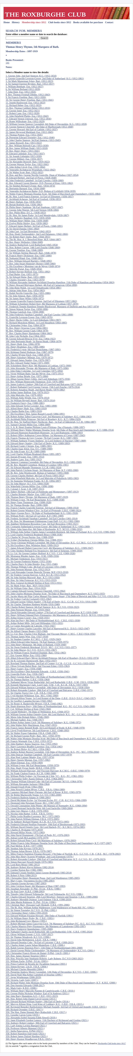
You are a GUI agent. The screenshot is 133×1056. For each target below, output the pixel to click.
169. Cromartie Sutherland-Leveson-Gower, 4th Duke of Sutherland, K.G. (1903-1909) (48, 526)
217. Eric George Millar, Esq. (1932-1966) (26, 655)
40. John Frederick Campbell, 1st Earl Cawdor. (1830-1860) (35, 180)
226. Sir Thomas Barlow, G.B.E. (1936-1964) (28, 679)
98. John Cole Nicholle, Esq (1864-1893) (25, 336)
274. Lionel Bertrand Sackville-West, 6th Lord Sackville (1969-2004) (39, 808)
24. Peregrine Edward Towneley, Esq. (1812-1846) (30, 137)
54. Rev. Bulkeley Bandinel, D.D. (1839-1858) (28, 218)
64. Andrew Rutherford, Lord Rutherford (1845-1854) (32, 244)
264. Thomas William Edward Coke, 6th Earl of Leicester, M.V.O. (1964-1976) (44, 781)
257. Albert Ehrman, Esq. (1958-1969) (24, 762)
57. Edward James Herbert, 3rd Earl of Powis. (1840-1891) (34, 226)
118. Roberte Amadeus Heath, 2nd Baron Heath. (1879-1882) (35, 389)
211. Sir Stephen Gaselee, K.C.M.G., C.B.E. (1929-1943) (33, 639)
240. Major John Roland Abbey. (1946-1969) (27, 717)
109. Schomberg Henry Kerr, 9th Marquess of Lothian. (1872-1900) (38, 365)
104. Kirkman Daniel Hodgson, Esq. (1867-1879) (29, 352)
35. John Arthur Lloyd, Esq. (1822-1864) (25, 167)
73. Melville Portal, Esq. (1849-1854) (24, 269)
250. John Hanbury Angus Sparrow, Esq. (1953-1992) (32, 744)
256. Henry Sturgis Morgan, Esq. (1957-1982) (28, 760)
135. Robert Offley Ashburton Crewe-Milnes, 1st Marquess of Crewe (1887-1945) (45, 435)
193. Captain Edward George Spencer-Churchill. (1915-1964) (35, 591)
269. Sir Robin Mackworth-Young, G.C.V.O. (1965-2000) (33, 795)
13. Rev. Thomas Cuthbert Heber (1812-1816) (28, 108)
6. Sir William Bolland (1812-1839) (23, 89)
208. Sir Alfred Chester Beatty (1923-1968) (27, 631)
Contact (109, 22)
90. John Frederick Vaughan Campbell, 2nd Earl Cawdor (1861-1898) (39, 314)
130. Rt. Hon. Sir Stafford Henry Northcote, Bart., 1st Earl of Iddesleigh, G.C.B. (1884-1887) (51, 422)
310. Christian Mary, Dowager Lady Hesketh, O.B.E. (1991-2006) (38, 905)
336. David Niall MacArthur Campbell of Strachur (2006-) (34, 974)
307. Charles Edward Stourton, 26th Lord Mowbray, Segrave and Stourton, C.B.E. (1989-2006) (52, 897)
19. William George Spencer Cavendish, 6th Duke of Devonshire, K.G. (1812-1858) (46, 124)
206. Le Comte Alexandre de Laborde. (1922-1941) (30, 626)
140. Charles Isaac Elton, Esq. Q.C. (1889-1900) (29, 448)
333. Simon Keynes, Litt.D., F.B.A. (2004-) (27, 966)
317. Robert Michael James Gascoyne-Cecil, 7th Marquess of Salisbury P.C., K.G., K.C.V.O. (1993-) (54, 923)
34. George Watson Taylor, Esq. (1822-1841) (27, 164)
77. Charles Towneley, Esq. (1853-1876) (25, 279)
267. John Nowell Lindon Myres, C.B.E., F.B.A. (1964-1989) (35, 789)
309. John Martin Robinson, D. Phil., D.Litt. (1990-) (31, 902)
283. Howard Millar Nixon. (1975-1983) (25, 832)
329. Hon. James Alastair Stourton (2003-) (26, 956)
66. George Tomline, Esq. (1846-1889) (24, 250)
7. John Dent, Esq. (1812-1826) (21, 92)
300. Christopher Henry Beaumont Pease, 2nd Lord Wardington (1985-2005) (43, 878)
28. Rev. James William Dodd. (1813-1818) (27, 148)
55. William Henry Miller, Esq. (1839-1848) (27, 220)
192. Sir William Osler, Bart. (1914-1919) (26, 588)
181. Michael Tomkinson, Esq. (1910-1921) (27, 558)
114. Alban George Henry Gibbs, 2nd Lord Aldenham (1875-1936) (38, 379)
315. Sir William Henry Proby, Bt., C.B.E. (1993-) (30, 918)
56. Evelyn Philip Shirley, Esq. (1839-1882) (27, 223)
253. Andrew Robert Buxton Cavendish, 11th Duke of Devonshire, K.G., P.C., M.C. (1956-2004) (52, 752)
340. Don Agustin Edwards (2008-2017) (25, 985)
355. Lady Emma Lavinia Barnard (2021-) (26, 1025)
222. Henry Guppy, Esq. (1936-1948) (24, 668)
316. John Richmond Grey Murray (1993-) (26, 921)
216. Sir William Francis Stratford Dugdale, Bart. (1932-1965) (36, 652)
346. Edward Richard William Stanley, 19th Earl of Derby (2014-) (38, 1001)
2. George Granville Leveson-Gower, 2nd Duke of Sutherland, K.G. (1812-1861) (45, 78)
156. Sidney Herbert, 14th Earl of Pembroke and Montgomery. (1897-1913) (42, 491)
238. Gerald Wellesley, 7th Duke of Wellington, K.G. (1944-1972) (37, 711)
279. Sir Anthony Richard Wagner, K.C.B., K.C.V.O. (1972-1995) (37, 821)
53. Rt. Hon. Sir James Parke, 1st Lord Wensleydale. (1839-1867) (37, 215)
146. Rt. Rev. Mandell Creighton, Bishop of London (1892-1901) (37, 465)
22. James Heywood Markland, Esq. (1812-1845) (29, 132)
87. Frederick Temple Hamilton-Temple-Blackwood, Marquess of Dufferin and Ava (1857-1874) (52, 306)
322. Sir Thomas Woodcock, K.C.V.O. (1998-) (28, 937)
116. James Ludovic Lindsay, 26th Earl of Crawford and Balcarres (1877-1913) (44, 384)
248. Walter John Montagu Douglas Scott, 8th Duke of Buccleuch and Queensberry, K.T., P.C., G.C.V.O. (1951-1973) (62, 738)
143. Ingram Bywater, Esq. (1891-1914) (25, 456)
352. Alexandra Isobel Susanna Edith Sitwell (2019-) (31, 1017)
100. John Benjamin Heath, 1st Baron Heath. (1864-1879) (33, 341)
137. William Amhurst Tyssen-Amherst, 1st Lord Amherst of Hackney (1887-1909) (46, 440)
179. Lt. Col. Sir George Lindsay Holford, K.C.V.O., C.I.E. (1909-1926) (40, 553)
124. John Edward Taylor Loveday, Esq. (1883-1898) (31, 405)
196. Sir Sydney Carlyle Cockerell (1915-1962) (28, 599)
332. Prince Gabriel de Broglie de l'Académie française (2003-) (36, 964)
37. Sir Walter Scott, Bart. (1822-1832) (24, 172)
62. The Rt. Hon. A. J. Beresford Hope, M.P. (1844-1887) (33, 239)
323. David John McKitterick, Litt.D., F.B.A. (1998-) (31, 939)
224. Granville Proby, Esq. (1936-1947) (25, 674)
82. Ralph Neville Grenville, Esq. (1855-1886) (28, 293)
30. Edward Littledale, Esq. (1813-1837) (25, 153)
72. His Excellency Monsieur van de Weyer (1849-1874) (33, 266)
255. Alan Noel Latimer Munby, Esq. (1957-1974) (30, 757)
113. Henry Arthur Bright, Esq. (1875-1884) (27, 376)
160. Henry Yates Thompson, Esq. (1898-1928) (28, 502)
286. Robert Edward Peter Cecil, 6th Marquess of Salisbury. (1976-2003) (41, 840)
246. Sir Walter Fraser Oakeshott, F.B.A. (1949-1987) (31, 733)
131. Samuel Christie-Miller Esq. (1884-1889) (28, 424)
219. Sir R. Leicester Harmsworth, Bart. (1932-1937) (31, 660)
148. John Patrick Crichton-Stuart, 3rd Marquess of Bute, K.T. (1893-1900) (42, 470)
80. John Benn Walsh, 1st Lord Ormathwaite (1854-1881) (33, 287)
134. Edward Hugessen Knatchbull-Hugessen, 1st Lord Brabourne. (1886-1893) (44, 432)
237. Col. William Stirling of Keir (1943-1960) (28, 709)
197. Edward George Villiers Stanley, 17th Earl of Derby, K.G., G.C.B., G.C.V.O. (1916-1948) (51, 601)
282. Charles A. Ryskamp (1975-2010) (24, 829)
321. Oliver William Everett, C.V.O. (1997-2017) (29, 934)
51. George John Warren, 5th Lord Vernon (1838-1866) (32, 210)
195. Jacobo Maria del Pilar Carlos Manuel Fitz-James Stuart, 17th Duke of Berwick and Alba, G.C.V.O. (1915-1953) (62, 596)
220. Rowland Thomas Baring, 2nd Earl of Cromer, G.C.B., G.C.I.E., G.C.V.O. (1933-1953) (50, 663)
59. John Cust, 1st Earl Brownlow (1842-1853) (28, 231)
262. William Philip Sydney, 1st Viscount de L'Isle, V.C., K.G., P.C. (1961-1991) (44, 776)
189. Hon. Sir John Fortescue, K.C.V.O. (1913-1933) (31, 580)
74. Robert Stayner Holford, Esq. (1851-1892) (28, 271)
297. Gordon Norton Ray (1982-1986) (24, 870)
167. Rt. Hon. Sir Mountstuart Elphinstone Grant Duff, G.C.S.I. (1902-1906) (43, 521)
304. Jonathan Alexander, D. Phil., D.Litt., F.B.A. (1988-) (33, 888)
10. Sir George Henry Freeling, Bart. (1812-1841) (30, 100)
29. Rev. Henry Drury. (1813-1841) (23, 151)
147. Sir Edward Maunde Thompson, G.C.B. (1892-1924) (33, 467)
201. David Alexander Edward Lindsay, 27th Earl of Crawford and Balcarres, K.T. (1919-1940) (52, 612)
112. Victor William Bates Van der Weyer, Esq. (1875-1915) (34, 373)
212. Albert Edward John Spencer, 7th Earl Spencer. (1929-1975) (37, 642)
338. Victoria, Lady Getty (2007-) (22, 980)
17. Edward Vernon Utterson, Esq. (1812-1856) (28, 118)
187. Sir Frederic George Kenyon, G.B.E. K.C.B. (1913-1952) (36, 575)
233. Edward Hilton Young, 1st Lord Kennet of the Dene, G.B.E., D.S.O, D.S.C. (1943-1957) (51, 698)
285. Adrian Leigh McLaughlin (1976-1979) (27, 837)
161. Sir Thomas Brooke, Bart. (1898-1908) (27, 505)
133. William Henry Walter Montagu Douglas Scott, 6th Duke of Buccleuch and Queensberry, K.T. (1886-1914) (60, 430)
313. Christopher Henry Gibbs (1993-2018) (27, 913)
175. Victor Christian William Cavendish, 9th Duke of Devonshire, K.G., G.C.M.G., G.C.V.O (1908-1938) (57, 542)
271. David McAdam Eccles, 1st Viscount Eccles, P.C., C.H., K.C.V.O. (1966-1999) (46, 800)
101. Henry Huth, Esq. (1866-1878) (23, 344)
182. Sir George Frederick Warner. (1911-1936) (28, 561)
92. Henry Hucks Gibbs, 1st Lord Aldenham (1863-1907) (33, 320)
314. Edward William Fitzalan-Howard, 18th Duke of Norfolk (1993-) (39, 915)
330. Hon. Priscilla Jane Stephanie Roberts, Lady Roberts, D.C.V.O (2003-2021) (44, 958)
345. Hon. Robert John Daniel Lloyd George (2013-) (31, 998)
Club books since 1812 (59, 22)
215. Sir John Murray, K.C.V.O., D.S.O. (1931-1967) (31, 650)
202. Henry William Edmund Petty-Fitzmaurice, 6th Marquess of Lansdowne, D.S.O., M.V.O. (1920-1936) (57, 615)
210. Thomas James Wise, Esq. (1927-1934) (27, 636)
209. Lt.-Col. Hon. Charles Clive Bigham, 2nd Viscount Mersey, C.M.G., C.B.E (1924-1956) (50, 634)
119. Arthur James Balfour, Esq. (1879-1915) (27, 392)
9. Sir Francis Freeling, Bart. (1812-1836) (26, 97)
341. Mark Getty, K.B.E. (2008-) (21, 988)
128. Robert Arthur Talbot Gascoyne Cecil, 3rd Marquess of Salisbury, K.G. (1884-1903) (49, 416)
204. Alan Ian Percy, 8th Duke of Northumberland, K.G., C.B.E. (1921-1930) (43, 620)
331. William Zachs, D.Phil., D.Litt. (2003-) (27, 961)
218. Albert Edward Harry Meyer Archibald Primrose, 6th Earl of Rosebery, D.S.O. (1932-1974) (52, 658)
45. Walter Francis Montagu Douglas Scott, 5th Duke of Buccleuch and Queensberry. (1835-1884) (53, 194)
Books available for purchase (88, 22)
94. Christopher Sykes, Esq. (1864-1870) (25, 325)
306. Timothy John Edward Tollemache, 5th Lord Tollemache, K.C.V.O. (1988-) (44, 894)
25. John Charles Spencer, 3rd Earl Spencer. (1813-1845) (33, 140)
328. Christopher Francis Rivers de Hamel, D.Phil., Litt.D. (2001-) (38, 953)
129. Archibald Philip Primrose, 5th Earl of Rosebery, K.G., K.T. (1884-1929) (43, 419)
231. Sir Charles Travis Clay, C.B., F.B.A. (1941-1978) (32, 693)
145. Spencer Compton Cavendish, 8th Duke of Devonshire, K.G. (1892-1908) (44, 462)
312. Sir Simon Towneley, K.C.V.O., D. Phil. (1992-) (31, 910)
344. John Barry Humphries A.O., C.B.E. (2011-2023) (32, 996)
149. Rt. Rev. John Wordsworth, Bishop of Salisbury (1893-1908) (37, 473)
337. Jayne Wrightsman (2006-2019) (23, 977)
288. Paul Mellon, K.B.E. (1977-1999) (24, 846)
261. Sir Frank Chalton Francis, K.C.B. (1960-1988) (31, 773)
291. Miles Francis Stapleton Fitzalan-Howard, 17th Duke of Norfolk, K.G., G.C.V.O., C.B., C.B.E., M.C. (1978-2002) (63, 854)
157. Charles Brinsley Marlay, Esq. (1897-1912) (29, 494)
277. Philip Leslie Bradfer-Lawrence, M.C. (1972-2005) (33, 816)
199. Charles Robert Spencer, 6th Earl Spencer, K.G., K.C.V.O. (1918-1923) (42, 607)
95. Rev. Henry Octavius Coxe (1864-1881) (27, 328)
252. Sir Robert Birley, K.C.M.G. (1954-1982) (28, 749)
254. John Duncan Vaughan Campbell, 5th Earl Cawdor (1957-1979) (39, 754)
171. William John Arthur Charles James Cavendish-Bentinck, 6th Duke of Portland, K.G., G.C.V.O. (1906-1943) (60, 532)
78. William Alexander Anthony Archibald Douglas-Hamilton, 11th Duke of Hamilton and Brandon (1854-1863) (60, 282)
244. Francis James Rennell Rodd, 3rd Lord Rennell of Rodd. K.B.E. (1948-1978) (45, 727)
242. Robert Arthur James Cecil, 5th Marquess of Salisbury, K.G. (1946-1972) (43, 722)
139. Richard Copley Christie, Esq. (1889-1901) (29, 446)
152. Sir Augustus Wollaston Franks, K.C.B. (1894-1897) (33, 481)
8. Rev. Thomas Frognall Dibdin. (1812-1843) (28, 94)
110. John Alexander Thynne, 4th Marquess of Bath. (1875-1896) (37, 368)
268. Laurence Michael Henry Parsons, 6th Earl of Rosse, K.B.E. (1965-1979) (43, 792)
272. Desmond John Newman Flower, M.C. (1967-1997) (33, 803)
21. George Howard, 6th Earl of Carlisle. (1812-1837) (32, 129)
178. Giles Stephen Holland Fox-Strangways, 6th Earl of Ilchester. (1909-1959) (44, 550)
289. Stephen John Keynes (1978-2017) (25, 848)
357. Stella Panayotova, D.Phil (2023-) (24, 1031)
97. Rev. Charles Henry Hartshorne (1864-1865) (29, 333)
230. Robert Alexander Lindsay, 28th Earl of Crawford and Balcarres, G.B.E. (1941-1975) (49, 690)
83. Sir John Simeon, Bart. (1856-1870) (25, 295)
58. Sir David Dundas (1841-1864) (22, 228)
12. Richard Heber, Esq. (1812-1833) (23, 105)
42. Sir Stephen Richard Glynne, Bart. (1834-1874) (30, 185)
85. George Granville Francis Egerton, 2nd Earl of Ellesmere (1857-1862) (41, 301)
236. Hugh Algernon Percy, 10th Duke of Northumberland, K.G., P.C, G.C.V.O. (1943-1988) (50, 706)
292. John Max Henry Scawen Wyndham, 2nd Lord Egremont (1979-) (39, 856)
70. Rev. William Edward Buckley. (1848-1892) (29, 261)
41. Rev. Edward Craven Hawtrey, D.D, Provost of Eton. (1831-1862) (39, 183)
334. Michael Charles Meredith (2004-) (25, 969)
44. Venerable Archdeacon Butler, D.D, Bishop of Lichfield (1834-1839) (41, 191)
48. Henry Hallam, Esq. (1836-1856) (23, 202)
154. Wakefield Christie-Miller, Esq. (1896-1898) (29, 486)
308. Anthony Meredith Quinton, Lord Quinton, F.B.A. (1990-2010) (38, 899)
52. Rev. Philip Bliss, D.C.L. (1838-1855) (26, 212)
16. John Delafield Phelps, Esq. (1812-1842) (27, 116)
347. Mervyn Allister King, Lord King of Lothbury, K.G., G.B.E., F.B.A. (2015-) (45, 1004)
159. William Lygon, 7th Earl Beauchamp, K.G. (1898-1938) (35, 499)
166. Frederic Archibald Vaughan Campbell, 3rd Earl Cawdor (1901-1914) (42, 518)
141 (7, 62)
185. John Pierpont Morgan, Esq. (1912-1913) (28, 569)
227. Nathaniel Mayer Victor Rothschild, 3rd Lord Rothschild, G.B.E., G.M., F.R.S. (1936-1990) (52, 682)
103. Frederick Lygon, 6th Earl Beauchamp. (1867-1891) (33, 349)
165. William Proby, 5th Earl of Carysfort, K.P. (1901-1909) (35, 516)
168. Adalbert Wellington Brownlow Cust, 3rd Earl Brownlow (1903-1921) (42, 524)
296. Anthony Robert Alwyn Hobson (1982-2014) (30, 867)
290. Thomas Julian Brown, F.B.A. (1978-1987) (29, 851)
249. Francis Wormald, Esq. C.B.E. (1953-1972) (29, 741)
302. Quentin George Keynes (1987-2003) (26, 883)
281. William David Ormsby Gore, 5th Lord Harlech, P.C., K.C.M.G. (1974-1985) (45, 827)
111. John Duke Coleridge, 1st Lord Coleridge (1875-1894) (34, 371)
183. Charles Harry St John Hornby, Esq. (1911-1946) (32, 564)
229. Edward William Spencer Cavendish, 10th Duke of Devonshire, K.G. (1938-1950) (48, 687)
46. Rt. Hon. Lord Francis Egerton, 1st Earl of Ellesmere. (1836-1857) (40, 196)
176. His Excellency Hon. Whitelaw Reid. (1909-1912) (32, 545)
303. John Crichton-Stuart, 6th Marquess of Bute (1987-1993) (35, 886)
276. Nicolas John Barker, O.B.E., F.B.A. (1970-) (29, 813)
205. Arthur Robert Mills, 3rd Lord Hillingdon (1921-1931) (34, 623)
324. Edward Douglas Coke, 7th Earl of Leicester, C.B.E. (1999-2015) (40, 942)
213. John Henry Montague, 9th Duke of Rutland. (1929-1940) (36, 644)
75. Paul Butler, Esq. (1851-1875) (22, 274)
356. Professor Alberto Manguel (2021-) (25, 1028)
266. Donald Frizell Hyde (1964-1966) (24, 787)
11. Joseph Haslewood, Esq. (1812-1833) (25, 102)
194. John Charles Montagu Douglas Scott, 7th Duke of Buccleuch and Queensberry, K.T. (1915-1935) (55, 593)
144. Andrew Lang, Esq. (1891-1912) (24, 459)
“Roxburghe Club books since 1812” (111, 1043)
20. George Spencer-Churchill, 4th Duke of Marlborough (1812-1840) (39, 126)
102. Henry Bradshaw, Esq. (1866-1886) (25, 346)
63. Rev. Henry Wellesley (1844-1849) (24, 242)
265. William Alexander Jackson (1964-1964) (28, 784)
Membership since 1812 (34, 22)
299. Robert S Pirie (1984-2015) (21, 875)
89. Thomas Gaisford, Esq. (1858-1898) (25, 312)
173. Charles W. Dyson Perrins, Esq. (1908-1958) (29, 537)
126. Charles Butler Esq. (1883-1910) (24, 411)
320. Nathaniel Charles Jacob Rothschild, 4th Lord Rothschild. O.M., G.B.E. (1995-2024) (49, 931)
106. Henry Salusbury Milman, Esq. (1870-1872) (29, 357)
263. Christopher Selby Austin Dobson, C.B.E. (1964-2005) (34, 778)
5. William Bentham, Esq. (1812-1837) (24, 86)
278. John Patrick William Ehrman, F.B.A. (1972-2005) (32, 819)
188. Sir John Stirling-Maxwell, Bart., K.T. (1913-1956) (33, 577)
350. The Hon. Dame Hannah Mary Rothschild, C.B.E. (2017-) (36, 1012)
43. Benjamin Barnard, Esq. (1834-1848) (25, 188)
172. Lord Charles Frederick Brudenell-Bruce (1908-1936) (34, 534)
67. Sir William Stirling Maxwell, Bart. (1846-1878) (31, 253)
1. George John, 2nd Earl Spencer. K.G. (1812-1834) (31, 75)
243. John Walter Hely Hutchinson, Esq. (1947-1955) (31, 725)
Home (7, 22)
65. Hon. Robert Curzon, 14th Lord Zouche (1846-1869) (33, 247)
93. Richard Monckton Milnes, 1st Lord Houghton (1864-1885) (36, 322)
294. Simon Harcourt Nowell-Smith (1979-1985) (29, 862)
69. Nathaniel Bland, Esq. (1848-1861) (24, 258)
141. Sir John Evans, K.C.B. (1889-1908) (26, 451)
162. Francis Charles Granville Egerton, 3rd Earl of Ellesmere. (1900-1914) (42, 507)
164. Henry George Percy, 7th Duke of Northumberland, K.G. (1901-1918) (42, 513)
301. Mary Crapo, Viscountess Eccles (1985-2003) (30, 880)
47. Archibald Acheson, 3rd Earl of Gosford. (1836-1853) (33, 199)
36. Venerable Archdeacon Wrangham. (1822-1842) (30, 169)
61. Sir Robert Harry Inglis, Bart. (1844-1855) (28, 236)
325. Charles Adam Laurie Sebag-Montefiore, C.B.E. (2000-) (35, 945)
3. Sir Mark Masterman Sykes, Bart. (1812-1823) (29, 81)
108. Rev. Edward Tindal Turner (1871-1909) (27, 363)
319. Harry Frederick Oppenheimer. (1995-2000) (29, 929)
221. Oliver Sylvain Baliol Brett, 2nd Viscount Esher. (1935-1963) (38, 666)
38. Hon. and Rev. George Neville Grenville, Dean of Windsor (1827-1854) (42, 175)
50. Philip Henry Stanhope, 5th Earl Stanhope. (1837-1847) (34, 207)
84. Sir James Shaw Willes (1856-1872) (25, 298)
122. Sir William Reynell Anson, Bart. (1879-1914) (30, 400)
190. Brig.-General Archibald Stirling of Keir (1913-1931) (34, 583)
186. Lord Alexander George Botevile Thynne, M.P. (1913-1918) (37, 572)
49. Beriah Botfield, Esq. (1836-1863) (24, 204)
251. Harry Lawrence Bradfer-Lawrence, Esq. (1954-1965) (34, 746)
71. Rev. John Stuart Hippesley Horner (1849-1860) (31, 263)
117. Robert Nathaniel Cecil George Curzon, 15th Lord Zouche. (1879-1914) (43, 387)
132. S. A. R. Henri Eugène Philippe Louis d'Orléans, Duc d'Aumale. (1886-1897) (45, 427)
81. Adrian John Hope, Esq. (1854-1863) (25, 290)
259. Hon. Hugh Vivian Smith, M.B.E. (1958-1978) (30, 768)
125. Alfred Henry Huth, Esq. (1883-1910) (26, 408)
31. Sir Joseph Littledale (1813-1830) (24, 156)
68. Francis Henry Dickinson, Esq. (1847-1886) (29, 255)
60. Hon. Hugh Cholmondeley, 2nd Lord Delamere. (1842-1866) (37, 234)
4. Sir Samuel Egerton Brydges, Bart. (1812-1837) (30, 84)
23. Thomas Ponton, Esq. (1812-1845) (24, 134)
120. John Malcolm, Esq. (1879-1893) (24, 395)
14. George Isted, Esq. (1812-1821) (23, 110)
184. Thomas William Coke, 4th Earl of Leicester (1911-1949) (36, 566)
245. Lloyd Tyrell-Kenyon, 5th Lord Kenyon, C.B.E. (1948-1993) (37, 730)
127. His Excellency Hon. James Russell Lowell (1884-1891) (35, 414)
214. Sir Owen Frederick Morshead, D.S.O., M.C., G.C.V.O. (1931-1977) (41, 647)
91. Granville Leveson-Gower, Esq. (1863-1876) (29, 317)
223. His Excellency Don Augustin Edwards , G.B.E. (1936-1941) (37, 671)
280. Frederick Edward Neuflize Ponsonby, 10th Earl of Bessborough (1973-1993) (45, 824)
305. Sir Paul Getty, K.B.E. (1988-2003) (25, 891)
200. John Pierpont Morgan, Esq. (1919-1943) (28, 609)
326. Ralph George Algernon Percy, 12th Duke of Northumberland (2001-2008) (44, 947)
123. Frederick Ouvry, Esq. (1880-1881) (25, 403)
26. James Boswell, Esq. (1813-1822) (24, 143)
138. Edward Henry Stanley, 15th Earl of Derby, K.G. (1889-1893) (38, 443)
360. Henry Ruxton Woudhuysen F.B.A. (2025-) (29, 1039)
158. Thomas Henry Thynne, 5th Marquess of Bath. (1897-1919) (37, 497)
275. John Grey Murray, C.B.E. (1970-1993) (27, 811)
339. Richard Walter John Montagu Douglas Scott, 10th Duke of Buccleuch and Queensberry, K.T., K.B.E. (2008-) (61, 982)
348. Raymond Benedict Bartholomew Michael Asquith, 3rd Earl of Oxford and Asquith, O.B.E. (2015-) (56, 1007)
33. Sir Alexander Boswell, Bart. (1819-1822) (28, 161)
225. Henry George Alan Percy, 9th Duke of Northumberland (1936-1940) (41, 676)
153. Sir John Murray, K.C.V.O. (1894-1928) (27, 483)
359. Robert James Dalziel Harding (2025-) (26, 1036)
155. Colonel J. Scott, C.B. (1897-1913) (25, 489)
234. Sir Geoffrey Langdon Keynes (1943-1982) (29, 701)
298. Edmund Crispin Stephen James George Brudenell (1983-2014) (39, 872)
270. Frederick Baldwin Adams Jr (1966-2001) (28, 797)
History (16, 22)
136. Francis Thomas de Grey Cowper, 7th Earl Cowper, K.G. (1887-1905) (42, 438)
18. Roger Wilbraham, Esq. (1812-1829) (25, 121)
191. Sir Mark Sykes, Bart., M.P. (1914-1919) (28, 585)
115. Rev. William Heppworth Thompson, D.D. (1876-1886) (35, 381)
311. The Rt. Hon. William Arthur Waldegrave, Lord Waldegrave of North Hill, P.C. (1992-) (50, 907)
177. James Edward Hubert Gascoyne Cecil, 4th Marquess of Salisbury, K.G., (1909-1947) (49, 548)
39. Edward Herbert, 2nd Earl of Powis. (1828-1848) (31, 177)
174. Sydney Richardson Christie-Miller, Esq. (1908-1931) (34, 540)
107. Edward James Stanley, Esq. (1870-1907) (28, 360)
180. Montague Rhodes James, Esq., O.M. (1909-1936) (32, 556)
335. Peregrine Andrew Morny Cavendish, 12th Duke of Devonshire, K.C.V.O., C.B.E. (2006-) (51, 972)
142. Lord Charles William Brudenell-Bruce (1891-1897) (33, 454)
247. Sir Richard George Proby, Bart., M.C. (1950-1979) (33, 736)
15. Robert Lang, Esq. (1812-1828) (23, 113)
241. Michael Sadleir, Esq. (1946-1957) (25, 719)
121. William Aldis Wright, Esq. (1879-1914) (27, 397)
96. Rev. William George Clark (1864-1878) (27, 330)
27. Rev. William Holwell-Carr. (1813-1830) (27, 145)
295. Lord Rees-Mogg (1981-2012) (23, 864)
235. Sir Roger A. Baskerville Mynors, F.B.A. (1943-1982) (34, 703)
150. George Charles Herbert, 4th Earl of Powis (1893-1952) (35, 475)
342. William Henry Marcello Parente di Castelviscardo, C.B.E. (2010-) (40, 990)
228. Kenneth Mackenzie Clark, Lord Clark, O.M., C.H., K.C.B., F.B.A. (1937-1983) (47, 685)
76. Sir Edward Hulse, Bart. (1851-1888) (25, 277)
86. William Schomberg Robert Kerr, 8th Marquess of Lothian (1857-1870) (42, 304)
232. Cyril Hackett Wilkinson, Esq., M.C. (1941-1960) (32, 695)
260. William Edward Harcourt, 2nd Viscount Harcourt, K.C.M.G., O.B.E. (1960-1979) (48, 770)
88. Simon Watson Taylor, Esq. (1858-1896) (27, 309)
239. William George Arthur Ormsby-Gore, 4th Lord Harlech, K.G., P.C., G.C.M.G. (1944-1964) (52, 714)
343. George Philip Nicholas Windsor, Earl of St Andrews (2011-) (37, 993)
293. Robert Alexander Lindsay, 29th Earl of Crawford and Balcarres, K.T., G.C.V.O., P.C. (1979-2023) (56, 859)
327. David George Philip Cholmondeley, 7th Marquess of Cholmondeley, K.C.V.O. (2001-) (50, 950)
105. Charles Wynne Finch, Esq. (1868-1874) (27, 355)
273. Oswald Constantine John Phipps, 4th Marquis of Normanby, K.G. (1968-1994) (46, 805)
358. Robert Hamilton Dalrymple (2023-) (26, 1033)
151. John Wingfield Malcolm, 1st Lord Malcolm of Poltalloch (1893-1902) (42, 478)
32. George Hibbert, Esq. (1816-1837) (24, 159)
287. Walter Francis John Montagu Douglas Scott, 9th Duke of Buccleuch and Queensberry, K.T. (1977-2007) (59, 843)
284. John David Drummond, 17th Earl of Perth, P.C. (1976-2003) (38, 835)
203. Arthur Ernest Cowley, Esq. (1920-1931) (28, 617)
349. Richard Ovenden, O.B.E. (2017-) (24, 1009)
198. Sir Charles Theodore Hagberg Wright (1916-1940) (33, 604)
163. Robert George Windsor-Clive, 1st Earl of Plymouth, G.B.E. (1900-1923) (43, 510)
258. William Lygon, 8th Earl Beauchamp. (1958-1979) (32, 765)
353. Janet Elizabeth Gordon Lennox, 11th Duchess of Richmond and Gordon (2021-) (47, 1020)
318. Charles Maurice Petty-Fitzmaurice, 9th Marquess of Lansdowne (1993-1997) (46, 926)
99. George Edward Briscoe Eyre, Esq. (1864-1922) (31, 338)
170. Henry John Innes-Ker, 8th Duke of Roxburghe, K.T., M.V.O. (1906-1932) (44, 529)
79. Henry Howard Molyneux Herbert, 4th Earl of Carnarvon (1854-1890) (41, 285)
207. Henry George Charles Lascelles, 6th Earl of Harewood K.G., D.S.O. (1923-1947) (48, 628)
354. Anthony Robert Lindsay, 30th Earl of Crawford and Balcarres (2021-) (42, 1023)
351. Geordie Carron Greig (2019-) (23, 1015)
